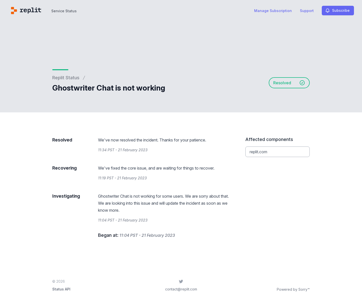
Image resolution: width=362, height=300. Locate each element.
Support (307, 11)
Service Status (64, 11)
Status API (61, 289)
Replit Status (65, 77)
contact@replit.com (181, 289)
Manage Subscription (273, 11)
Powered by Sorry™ (293, 289)
